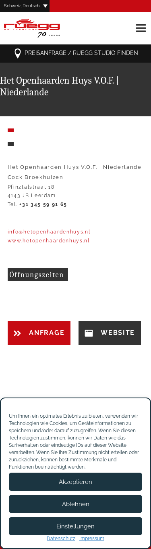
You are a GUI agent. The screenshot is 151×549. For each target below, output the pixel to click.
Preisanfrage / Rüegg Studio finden (75, 53)
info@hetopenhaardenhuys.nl (49, 232)
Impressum (91, 538)
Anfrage (39, 333)
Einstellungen (75, 526)
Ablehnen (75, 504)
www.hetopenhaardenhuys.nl (49, 241)
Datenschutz (61, 538)
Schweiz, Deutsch (21, 5)
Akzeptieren (75, 482)
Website (110, 333)
